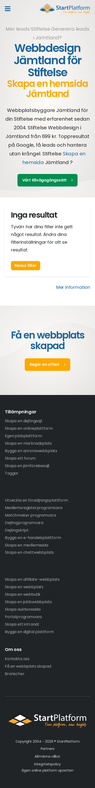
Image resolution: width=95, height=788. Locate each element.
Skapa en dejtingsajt (23, 421)
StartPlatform (47, 719)
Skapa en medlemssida (26, 545)
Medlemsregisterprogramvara (33, 508)
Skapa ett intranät (22, 624)
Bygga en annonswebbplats (31, 451)
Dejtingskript (17, 530)
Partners (48, 748)
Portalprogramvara (23, 617)
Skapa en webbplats (24, 587)
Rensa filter (26, 265)
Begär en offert (44, 364)
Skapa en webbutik (22, 594)
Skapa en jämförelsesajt (27, 466)
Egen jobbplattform (23, 436)
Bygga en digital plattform (29, 632)
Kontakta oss (17, 659)
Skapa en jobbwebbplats (28, 602)
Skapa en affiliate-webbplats (32, 579)
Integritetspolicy (47, 764)
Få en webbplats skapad (28, 666)
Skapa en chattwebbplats (29, 552)
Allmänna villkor (47, 756)
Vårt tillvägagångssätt (44, 180)
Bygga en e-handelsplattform (33, 537)
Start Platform (65, 8)
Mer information (73, 287)
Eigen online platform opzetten (47, 770)
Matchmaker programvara (30, 515)
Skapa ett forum (20, 458)
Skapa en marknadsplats (28, 443)
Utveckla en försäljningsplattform (36, 500)
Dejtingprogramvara (24, 522)
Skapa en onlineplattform (29, 428)
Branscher (14, 674)
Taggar (11, 473)
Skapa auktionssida (22, 609)
